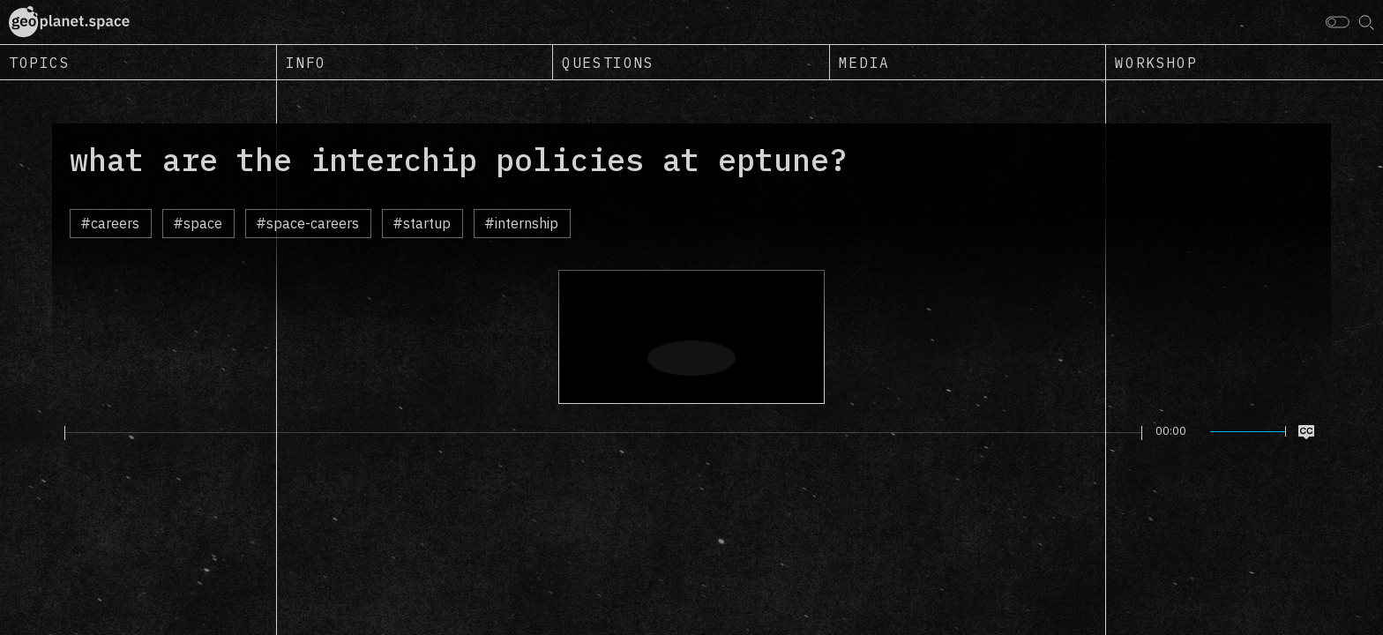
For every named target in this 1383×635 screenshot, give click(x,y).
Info (306, 62)
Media (864, 62)
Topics (40, 62)
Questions (608, 62)
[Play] (54, 432)
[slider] (603, 433)
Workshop (1156, 62)
